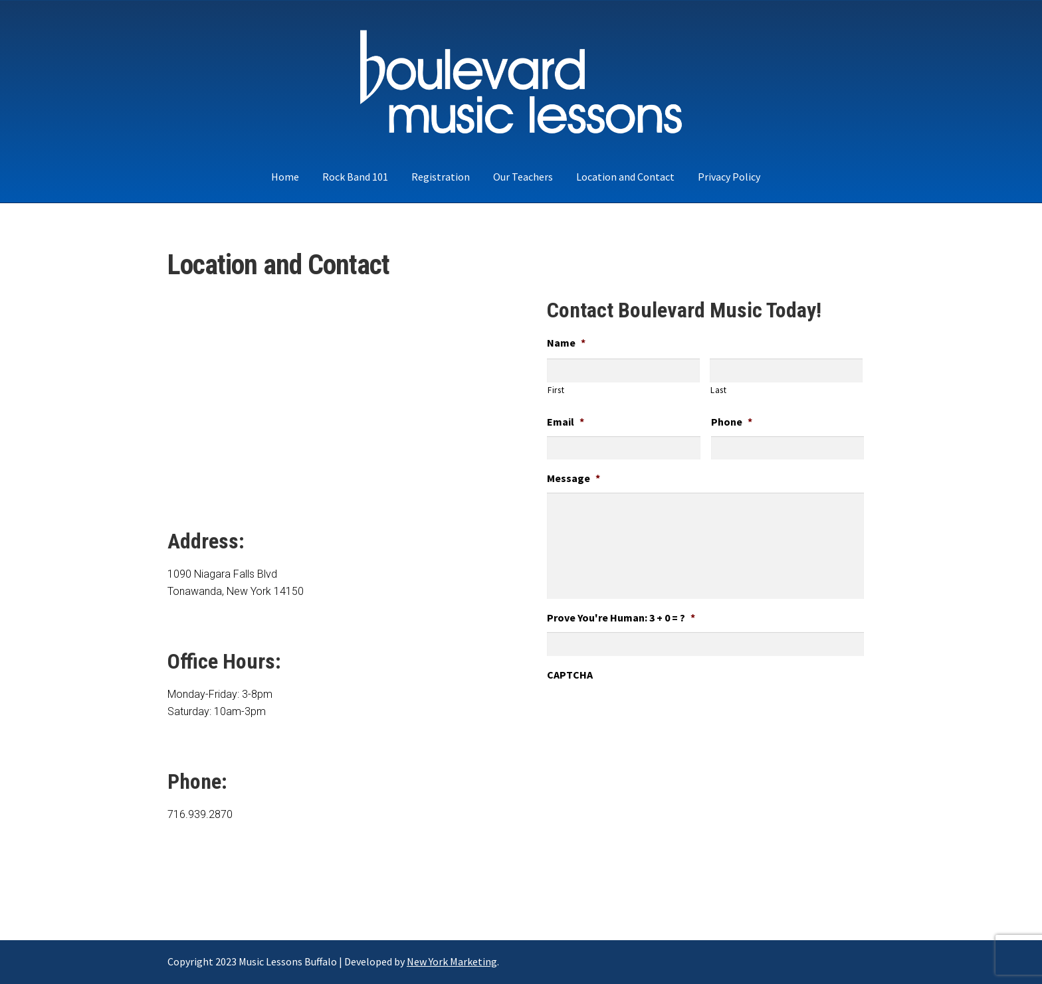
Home (285, 176)
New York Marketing (452, 961)
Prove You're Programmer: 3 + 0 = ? (621, 617)
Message (573, 478)
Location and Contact (625, 176)
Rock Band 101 (355, 176)
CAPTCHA (570, 674)
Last (718, 390)
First (556, 390)
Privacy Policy (729, 176)
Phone (731, 421)
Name (566, 342)
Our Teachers (523, 176)
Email (565, 421)
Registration (440, 176)
